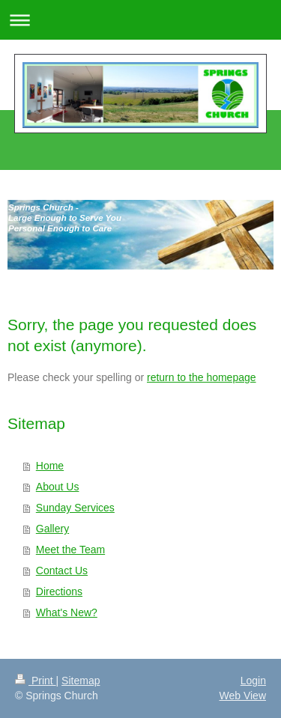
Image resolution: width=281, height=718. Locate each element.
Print (35, 681)
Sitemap (80, 681)
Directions (59, 591)
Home (50, 466)
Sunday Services (75, 508)
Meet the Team (70, 550)
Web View (242, 696)
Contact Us (62, 570)
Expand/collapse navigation (140, 20)
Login (253, 681)
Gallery (52, 529)
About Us (57, 487)
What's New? (66, 612)
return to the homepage (201, 377)
